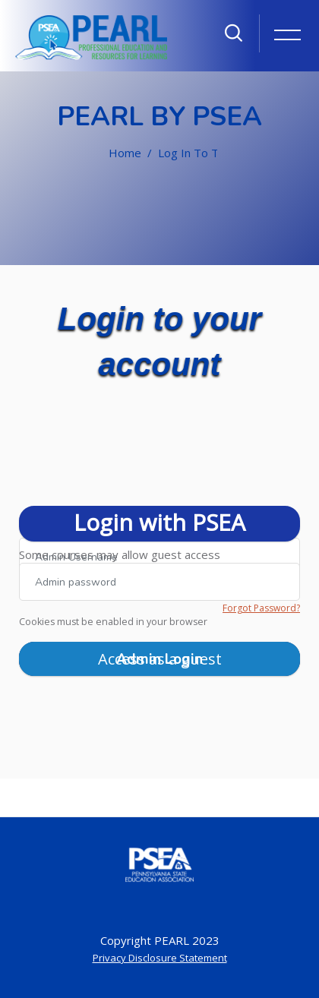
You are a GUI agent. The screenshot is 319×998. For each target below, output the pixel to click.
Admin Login (159, 659)
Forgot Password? (261, 608)
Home (125, 152)
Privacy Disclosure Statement (160, 958)
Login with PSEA (159, 522)
